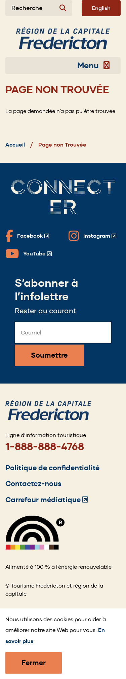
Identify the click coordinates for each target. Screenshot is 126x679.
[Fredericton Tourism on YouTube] (28, 254)
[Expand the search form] (38, 8)
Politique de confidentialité (52, 467)
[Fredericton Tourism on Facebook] (27, 236)
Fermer (34, 662)
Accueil (15, 144)
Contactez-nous (33, 483)
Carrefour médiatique (46, 499)
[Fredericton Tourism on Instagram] (92, 236)
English (101, 8)
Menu (93, 66)
